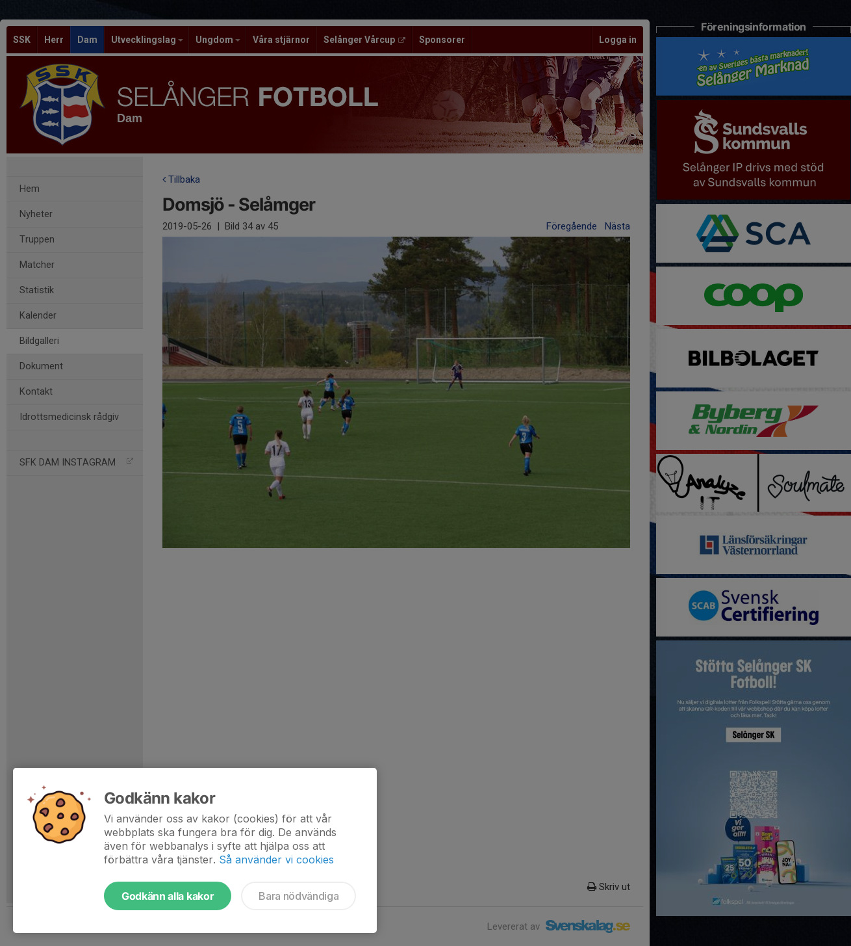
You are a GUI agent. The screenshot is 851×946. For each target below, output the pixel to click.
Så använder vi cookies (276, 859)
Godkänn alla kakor (167, 895)
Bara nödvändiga (298, 895)
